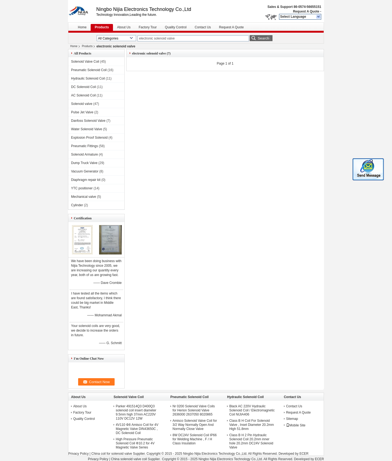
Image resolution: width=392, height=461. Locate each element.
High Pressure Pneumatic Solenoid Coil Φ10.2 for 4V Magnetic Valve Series (135, 443)
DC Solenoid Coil (83, 87)
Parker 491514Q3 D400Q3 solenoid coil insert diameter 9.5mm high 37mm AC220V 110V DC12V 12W (136, 412)
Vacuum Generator (85, 171)
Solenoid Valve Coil (85, 61)
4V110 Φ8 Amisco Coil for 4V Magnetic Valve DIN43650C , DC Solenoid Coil (137, 429)
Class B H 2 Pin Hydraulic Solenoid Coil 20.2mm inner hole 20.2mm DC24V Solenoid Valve (251, 441)
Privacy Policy (78, 454)
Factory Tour (148, 27)
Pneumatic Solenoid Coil (89, 70)
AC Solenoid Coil (83, 95)
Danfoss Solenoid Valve (88, 121)
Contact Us (203, 27)
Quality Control (175, 27)
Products (102, 27)
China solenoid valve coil (129, 459)
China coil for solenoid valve (111, 454)
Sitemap (292, 419)
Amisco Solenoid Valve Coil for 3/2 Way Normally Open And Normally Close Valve (195, 425)
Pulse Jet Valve (82, 112)
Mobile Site (295, 425)
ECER (303, 454)
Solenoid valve (81, 104)
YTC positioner (82, 188)
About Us (123, 27)
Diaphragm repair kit (85, 180)
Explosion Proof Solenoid (89, 137)
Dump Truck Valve (84, 163)
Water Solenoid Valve (86, 129)
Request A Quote (306, 11)
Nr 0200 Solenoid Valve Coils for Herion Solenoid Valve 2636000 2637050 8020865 (194, 410)
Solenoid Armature (84, 154)
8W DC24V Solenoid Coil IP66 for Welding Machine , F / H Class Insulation (195, 439)
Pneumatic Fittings (84, 146)
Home (82, 27)
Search (263, 38)
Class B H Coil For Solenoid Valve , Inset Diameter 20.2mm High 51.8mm (251, 425)
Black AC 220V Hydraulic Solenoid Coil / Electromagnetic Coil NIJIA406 (252, 410)
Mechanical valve (83, 197)
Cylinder (77, 205)
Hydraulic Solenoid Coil (88, 78)
